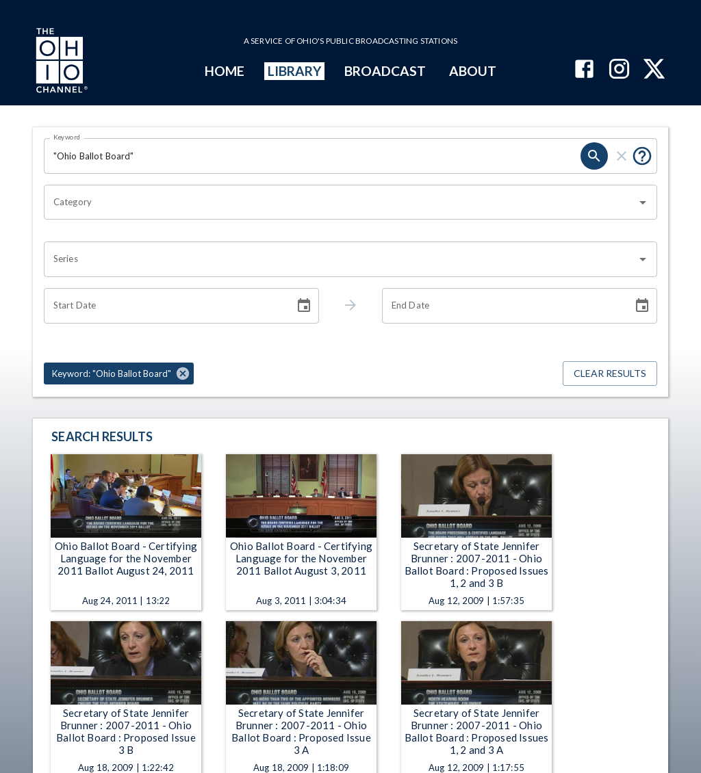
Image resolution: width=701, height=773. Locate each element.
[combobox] (340, 202)
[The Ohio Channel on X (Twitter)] (654, 70)
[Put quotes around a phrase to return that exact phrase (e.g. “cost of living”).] (642, 156)
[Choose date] (304, 305)
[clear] (621, 156)
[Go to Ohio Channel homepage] (60, 62)
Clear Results (610, 374)
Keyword (67, 137)
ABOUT (472, 71)
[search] (594, 156)
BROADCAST (385, 71)
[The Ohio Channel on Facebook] (584, 70)
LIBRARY (295, 71)
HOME (224, 71)
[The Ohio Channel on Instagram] (619, 70)
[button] (119, 373)
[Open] (642, 202)
